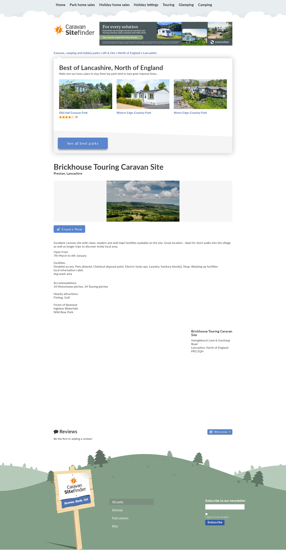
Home (60, 5)
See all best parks (84, 143)
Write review (219, 433)
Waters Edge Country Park (134, 112)
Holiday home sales (114, 5)
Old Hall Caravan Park (73, 112)
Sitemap (117, 511)
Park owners (120, 519)
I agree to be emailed (217, 518)
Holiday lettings (146, 5)
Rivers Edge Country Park (190, 112)
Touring (168, 5)
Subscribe (214, 523)
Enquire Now (69, 230)
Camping (205, 5)
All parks (117, 503)
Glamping (186, 5)
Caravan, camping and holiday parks (77, 52)
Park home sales (82, 5)
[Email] (225, 508)
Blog (115, 527)
